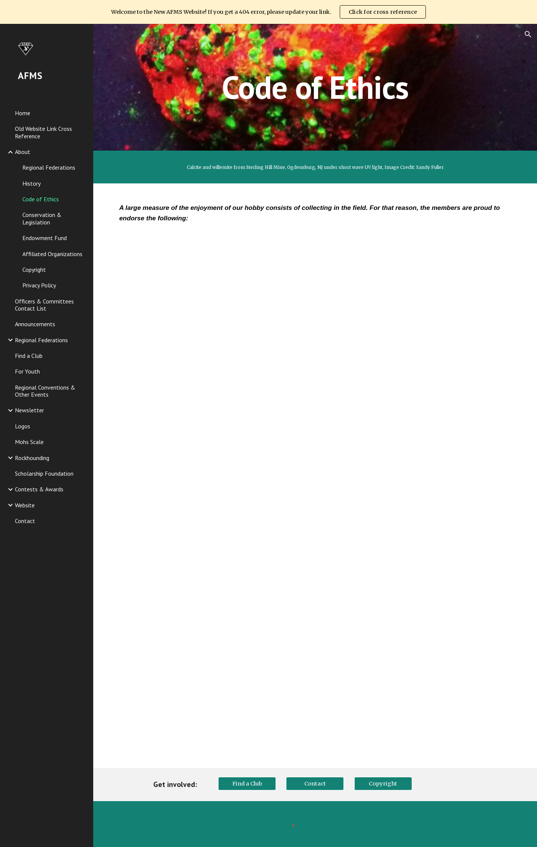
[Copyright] (383, 784)
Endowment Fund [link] (44, 238)
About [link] (22, 151)
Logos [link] (22, 426)
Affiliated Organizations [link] (52, 254)
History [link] (31, 183)
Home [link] (22, 113)
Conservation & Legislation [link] (42, 218)
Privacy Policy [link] (39, 285)
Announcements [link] (35, 324)
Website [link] (25, 505)
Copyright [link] (34, 269)
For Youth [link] (27, 371)
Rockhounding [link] (32, 458)
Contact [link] (25, 521)
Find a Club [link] (29, 355)
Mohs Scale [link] (29, 441)
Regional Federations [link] (48, 167)
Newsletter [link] (29, 410)
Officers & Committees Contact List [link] (44, 304)
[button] (528, 34)
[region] (268, 12)
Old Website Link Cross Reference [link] (43, 132)
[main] (315, 87)
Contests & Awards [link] (39, 489)
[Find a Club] (247, 784)
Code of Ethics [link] (40, 199)
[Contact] (314, 784)
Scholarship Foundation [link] (44, 473)
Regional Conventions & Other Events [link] (45, 391)
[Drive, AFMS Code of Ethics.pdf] (315, 502)
